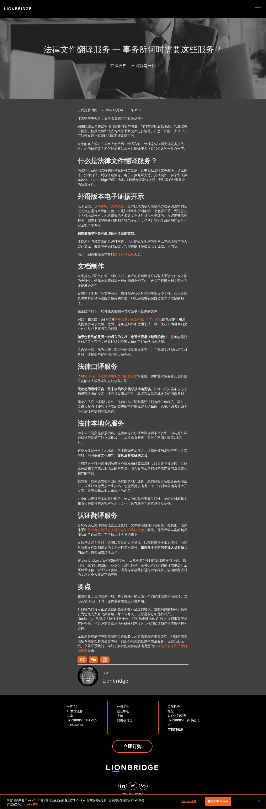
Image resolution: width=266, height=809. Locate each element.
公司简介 (123, 706)
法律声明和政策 (133, 794)
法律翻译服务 (124, 254)
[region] (133, 801)
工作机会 (173, 706)
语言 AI (71, 706)
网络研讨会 (125, 720)
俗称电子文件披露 (110, 206)
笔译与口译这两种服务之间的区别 (109, 376)
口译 (69, 716)
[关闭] (259, 801)
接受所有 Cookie (218, 801)
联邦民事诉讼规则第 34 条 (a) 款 (138, 319)
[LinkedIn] (122, 786)
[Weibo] (133, 786)
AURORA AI (74, 725)
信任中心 (123, 711)
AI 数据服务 (74, 711)
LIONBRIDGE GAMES (81, 720)
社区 (170, 711)
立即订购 (132, 746)
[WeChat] (143, 786)
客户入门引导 (176, 716)
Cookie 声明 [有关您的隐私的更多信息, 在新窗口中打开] (31, 804)
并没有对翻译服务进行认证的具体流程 (115, 530)
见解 (120, 716)
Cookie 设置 (188, 801)
